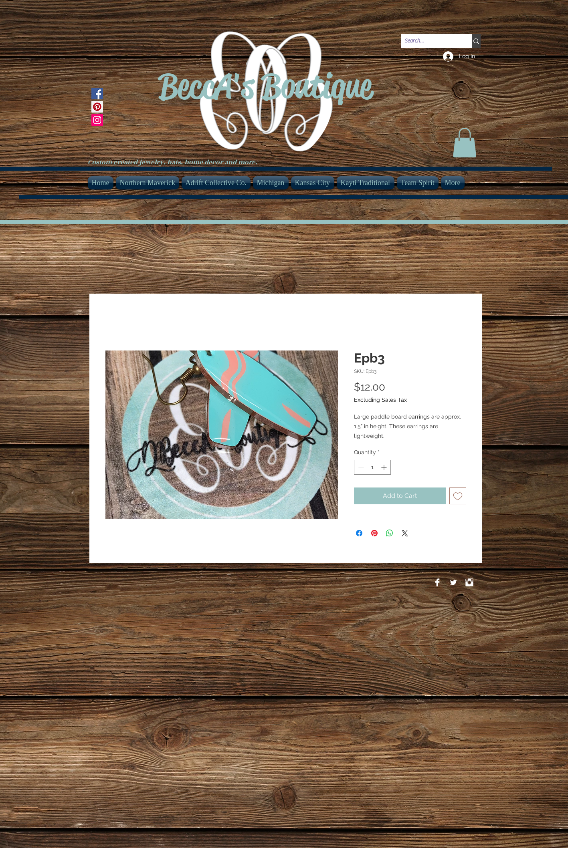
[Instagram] (97, 120)
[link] (464, 142)
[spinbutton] (372, 467)
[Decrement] (360, 467)
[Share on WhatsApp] (389, 533)
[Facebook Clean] (437, 582)
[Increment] (385, 467)
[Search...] (429, 41)
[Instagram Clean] (469, 582)
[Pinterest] (97, 107)
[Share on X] (405, 533)
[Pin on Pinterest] (374, 533)
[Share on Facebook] (359, 533)
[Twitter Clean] (453, 582)
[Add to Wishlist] (457, 495)
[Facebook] (97, 93)
